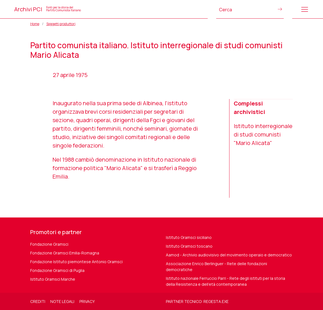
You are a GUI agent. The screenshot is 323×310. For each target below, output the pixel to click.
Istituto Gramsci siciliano (189, 237)
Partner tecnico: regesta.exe (197, 301)
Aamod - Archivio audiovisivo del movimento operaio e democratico (229, 255)
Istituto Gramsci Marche (52, 279)
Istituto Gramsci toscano (189, 246)
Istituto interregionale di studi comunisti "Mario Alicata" (263, 134)
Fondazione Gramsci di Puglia (57, 270)
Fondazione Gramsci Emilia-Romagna (64, 253)
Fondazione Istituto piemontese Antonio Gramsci (76, 261)
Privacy (87, 301)
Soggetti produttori (60, 23)
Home (34, 23)
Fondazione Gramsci (49, 244)
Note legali (62, 301)
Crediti (37, 301)
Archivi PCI (47, 9)
